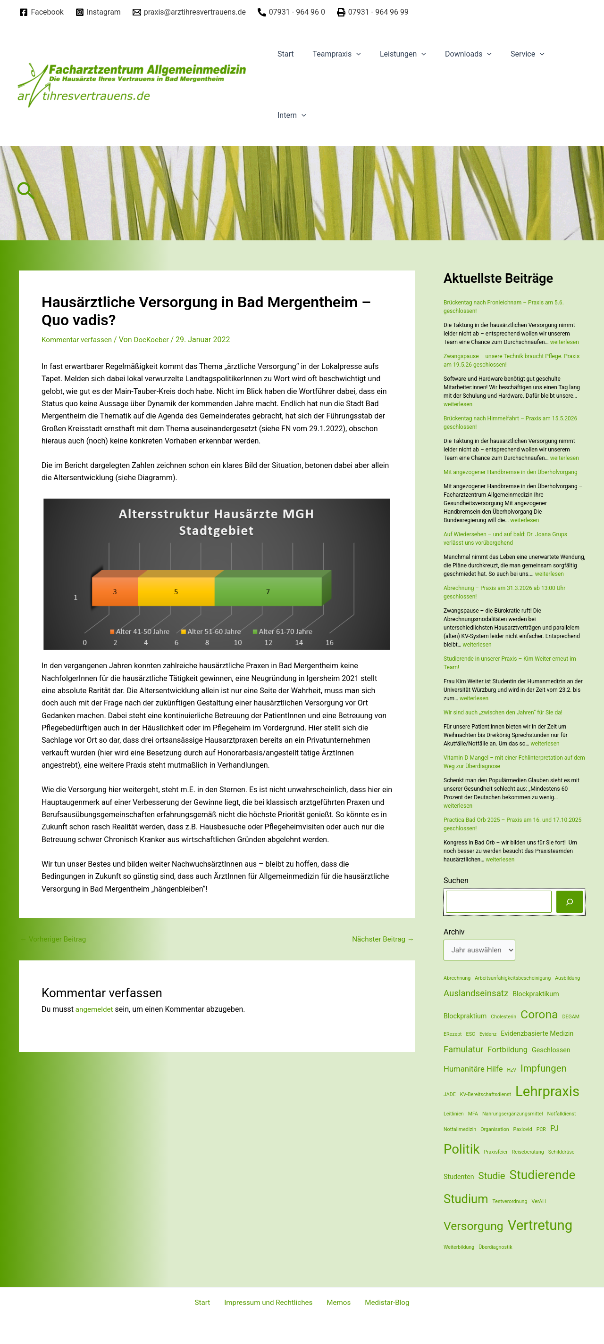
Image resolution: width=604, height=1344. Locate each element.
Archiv (454, 931)
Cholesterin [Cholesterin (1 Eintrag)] (503, 1018)
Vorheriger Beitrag (55, 938)
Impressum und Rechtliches (270, 1302)
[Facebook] (42, 12)
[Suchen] (569, 901)
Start (284, 53)
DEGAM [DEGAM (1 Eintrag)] (571, 1018)
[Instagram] (98, 12)
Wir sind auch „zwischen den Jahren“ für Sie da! (503, 712)
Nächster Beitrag (381, 938)
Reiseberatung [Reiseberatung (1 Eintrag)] (528, 1153)
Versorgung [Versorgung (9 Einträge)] (473, 1227)
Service (511, 54)
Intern (290, 115)
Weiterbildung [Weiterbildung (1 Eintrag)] (459, 1248)
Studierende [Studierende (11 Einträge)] (543, 1176)
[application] (350, 54)
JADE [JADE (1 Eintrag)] (450, 1096)
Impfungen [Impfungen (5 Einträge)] (543, 1069)
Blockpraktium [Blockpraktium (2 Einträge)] (465, 1017)
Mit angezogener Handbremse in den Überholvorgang (511, 472)
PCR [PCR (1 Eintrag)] (541, 1130)
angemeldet (95, 1008)
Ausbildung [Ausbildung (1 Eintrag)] (567, 979)
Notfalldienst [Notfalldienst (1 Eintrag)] (561, 1115)
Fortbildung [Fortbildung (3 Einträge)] (507, 1051)
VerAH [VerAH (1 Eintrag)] (538, 1203)
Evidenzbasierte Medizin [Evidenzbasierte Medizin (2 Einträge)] (537, 1035)
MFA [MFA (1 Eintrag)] (473, 1115)
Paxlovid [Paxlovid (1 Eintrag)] (522, 1130)
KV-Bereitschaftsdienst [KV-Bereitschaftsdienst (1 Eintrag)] (485, 1096)
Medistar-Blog (380, 1302)
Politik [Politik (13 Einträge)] (461, 1150)
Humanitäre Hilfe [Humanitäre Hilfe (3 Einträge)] (473, 1069)
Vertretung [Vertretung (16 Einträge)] (540, 1226)
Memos (337, 1302)
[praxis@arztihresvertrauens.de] (189, 12)
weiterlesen (564, 342)
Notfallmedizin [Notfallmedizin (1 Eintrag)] (460, 1130)
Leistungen (393, 54)
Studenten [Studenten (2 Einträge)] (459, 1177)
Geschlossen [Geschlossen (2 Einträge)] (551, 1051)
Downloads (455, 54)
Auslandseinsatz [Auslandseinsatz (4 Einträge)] (476, 995)
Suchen (456, 880)
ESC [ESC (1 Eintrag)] (470, 1036)
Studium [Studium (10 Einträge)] (466, 1200)
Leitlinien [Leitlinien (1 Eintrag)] (454, 1115)
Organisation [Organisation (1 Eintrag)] (494, 1130)
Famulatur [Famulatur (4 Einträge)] (463, 1051)
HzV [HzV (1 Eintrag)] (511, 1071)
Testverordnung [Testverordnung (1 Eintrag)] (510, 1203)
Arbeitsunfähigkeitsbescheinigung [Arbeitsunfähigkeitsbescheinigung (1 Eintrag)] (513, 979)
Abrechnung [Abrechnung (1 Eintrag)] (457, 979)
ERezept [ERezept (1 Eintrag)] (453, 1036)
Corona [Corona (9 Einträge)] (539, 1015)
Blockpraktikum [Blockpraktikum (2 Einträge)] (535, 995)
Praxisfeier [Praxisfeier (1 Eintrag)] (495, 1153)
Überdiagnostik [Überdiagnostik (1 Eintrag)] (495, 1248)
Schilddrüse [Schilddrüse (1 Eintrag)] (561, 1153)
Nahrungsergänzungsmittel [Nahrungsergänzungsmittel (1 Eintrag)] (512, 1115)
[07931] (291, 12)
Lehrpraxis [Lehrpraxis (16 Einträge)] (547, 1093)
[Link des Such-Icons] (26, 193)
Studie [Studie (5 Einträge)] (491, 1176)
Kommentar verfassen (79, 339)
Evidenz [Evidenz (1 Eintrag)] (488, 1036)
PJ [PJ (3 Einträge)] (554, 1129)
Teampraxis (331, 54)
